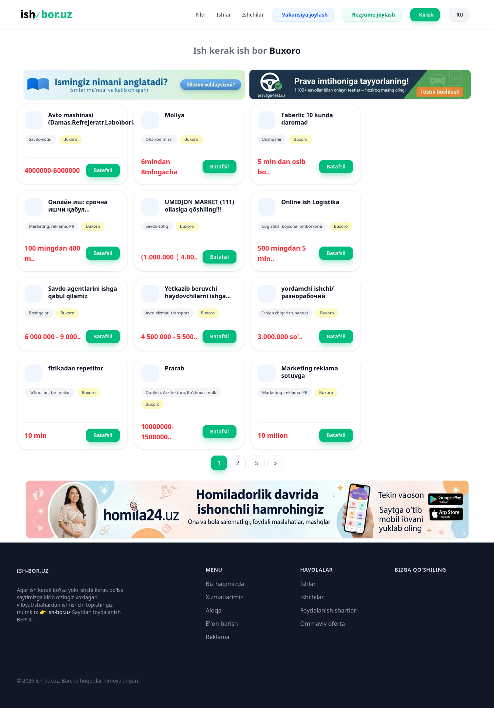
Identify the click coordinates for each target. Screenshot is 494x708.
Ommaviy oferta (322, 624)
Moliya (174, 115)
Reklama (218, 637)
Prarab (174, 368)
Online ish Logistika (310, 202)
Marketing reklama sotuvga (309, 372)
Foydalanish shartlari (329, 610)
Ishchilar (312, 597)
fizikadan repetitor (75, 368)
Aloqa (214, 610)
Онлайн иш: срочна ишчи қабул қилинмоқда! (78, 209)
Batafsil (102, 170)
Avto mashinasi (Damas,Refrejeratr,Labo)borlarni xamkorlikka (96, 122)
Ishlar (308, 584)
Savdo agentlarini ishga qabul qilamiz (82, 292)
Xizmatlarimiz (224, 597)
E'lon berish (222, 624)
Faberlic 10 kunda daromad (307, 118)
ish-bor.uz (59, 611)
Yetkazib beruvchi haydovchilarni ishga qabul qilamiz (195, 296)
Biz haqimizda (225, 584)
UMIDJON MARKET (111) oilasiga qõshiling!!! (199, 205)
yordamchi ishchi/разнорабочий (307, 292)
